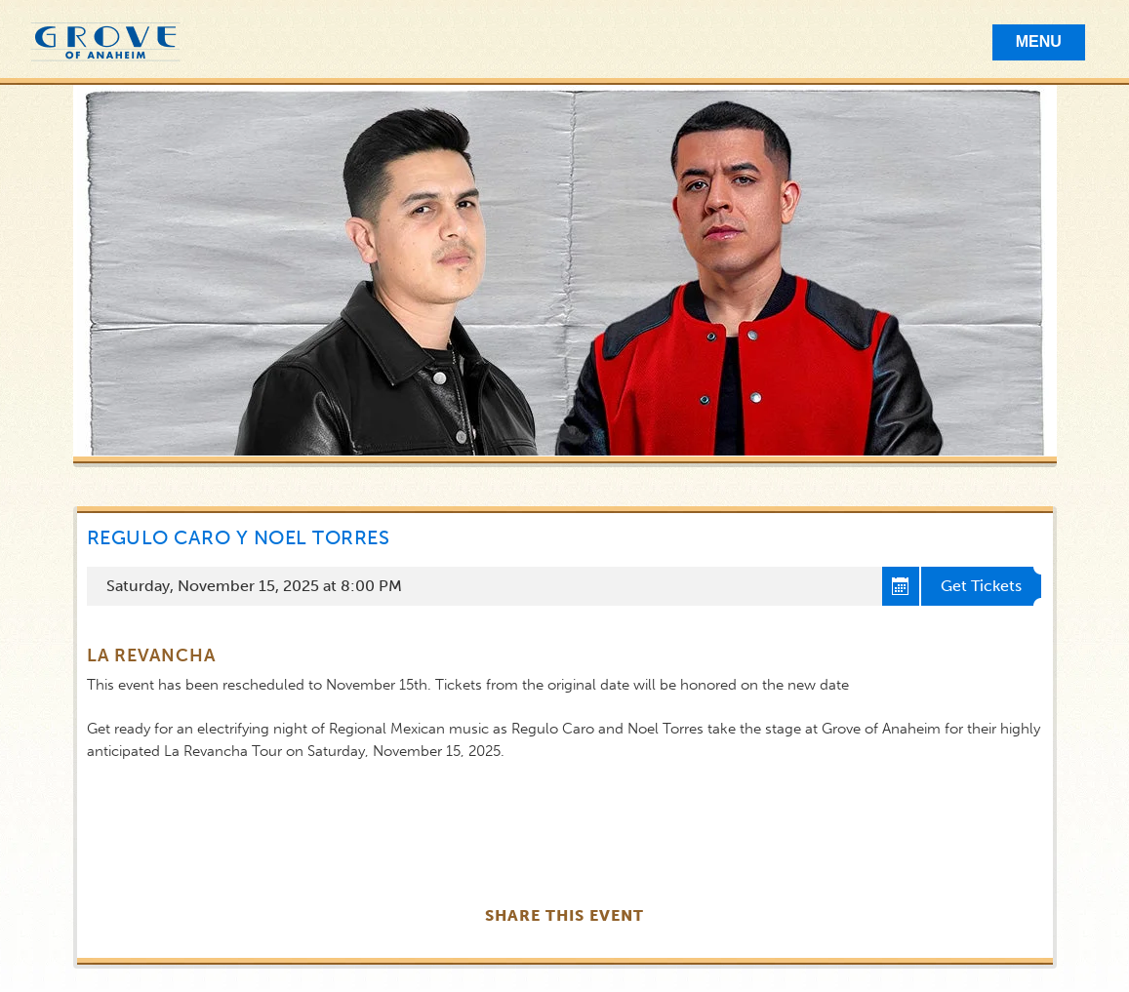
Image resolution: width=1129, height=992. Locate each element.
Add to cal (901, 586)
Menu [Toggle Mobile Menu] (1039, 41)
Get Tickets (981, 585)
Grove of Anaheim (104, 42)
